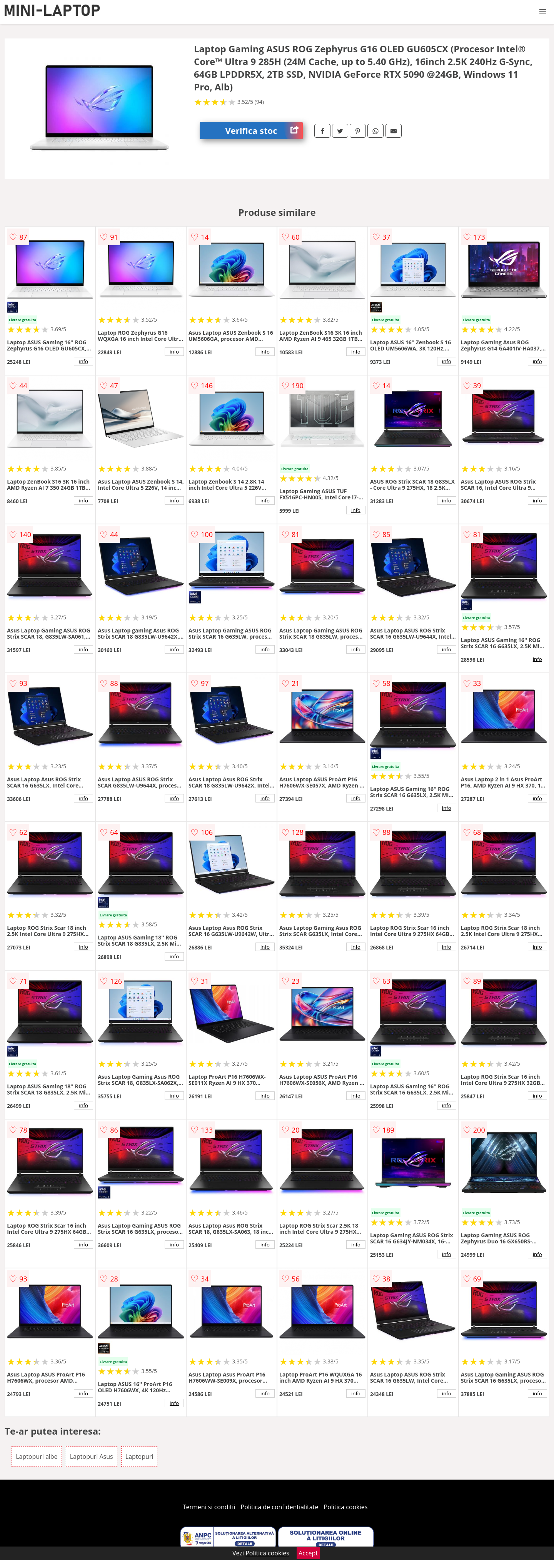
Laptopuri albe (36, 1456)
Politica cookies (346, 1507)
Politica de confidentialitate (280, 1507)
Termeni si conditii (209, 1507)
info (83, 361)
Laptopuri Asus (91, 1456)
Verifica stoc (264, 130)
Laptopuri (139, 1456)
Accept (308, 1553)
